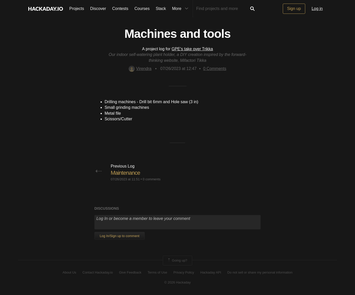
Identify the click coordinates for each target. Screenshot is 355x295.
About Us (69, 272)
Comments (214, 68)
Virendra (140, 68)
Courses (142, 8)
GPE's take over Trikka (192, 49)
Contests (120, 8)
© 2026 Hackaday (177, 282)
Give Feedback (130, 272)
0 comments (152, 179)
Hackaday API (210, 272)
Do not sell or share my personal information (259, 272)
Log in (317, 8)
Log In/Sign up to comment (119, 236)
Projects (76, 8)
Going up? (177, 260)
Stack (161, 8)
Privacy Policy (183, 272)
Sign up (294, 8)
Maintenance (125, 173)
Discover (98, 8)
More (181, 9)
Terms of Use (157, 272)
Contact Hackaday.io (97, 272)
